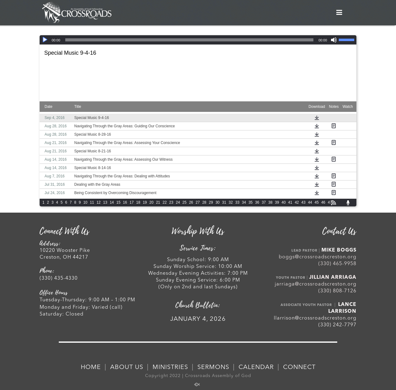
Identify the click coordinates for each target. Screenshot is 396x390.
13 (105, 202)
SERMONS (213, 367)
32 (231, 202)
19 (145, 202)
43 (303, 202)
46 (323, 202)
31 (224, 202)
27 (198, 202)
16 (125, 202)
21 (158, 202)
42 (297, 202)
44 (310, 202)
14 (112, 202)
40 (284, 202)
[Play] (45, 40)
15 (118, 202)
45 (317, 202)
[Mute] (334, 40)
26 (191, 202)
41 (290, 202)
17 (132, 202)
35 (250, 202)
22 (165, 202)
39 (277, 202)
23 (171, 202)
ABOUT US (126, 367)
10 (85, 202)
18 (138, 202)
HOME (91, 367)
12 (99, 202)
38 (270, 202)
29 (211, 202)
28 (204, 202)
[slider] (189, 39)
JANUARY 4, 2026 (198, 319)
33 (237, 202)
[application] (198, 40)
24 (178, 202)
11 (92, 202)
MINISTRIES (170, 367)
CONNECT (299, 367)
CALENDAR (256, 367)
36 (257, 202)
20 (151, 202)
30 (217, 202)
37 (264, 202)
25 (185, 202)
